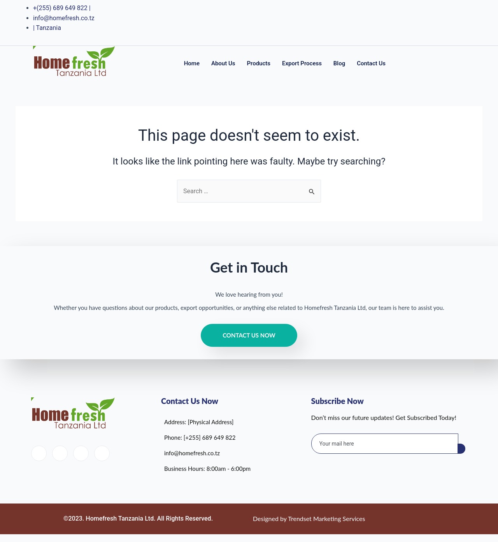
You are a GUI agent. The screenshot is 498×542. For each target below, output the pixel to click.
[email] (385, 444)
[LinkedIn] (441, 22)
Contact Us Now (249, 335)
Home (192, 63)
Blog (339, 63)
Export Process (302, 63)
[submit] (461, 449)
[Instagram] (456, 22)
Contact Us (371, 63)
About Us (223, 63)
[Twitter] (425, 22)
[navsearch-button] (454, 62)
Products (258, 63)
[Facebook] (410, 22)
